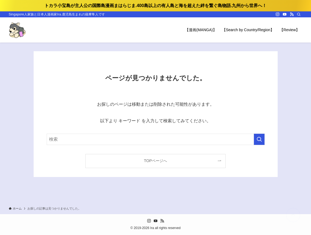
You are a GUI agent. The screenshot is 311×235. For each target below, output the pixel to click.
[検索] (298, 14)
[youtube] (284, 14)
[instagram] (277, 14)
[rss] (291, 14)
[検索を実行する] (259, 139)
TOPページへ (155, 161)
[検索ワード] (156, 139)
